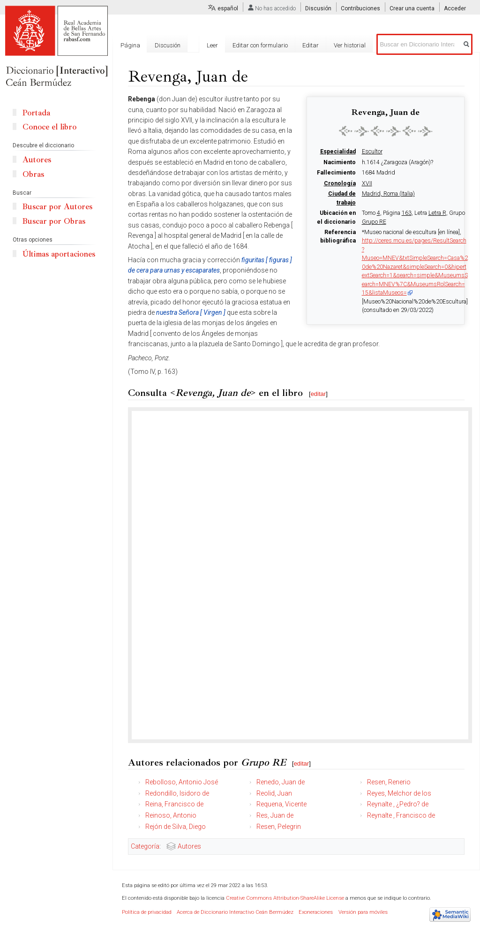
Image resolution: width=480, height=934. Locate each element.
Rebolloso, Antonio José (181, 782)
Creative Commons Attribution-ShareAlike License (285, 898)
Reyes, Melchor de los (399, 793)
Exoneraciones (316, 912)
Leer (212, 45)
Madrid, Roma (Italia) (388, 193)
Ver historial (350, 45)
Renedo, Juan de (280, 782)
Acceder (455, 8)
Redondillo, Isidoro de (177, 793)
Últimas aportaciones (58, 254)
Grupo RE (374, 222)
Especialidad (338, 151)
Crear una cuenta (412, 8)
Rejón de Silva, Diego (175, 826)
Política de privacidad (147, 912)
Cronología (340, 183)
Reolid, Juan (274, 793)
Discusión (318, 8)
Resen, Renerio (389, 782)
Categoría (145, 846)
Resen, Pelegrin (278, 826)
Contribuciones (360, 8)
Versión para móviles (363, 912)
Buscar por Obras (53, 221)
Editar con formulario (260, 45)
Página (130, 45)
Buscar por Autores (57, 207)
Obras (33, 174)
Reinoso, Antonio (170, 815)
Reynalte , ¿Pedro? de (397, 804)
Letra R (437, 213)
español (228, 8)
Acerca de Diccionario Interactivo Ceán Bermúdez (235, 912)
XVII (367, 183)
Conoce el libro (49, 127)
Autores (189, 846)
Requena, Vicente (281, 804)
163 (407, 213)
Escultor (372, 151)
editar (318, 393)
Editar (310, 45)
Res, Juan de (274, 815)
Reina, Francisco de (174, 804)
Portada (36, 113)
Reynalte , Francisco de (401, 815)
